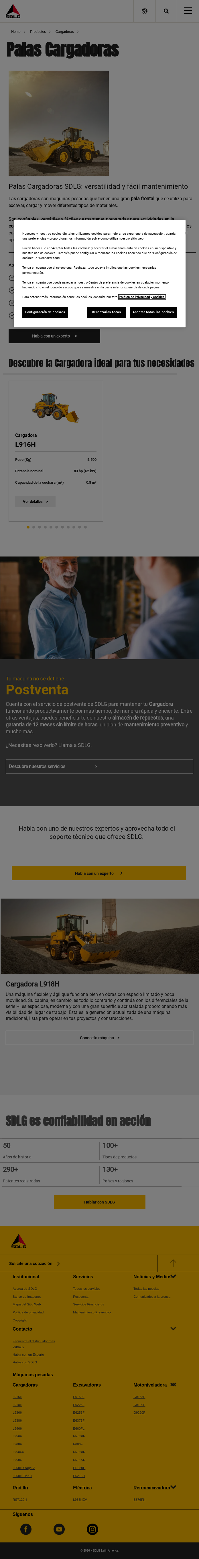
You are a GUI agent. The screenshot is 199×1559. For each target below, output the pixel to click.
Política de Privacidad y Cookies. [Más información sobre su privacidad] (142, 297)
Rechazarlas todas (106, 312)
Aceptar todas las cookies (153, 312)
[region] (100, 273)
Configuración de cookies (45, 312)
